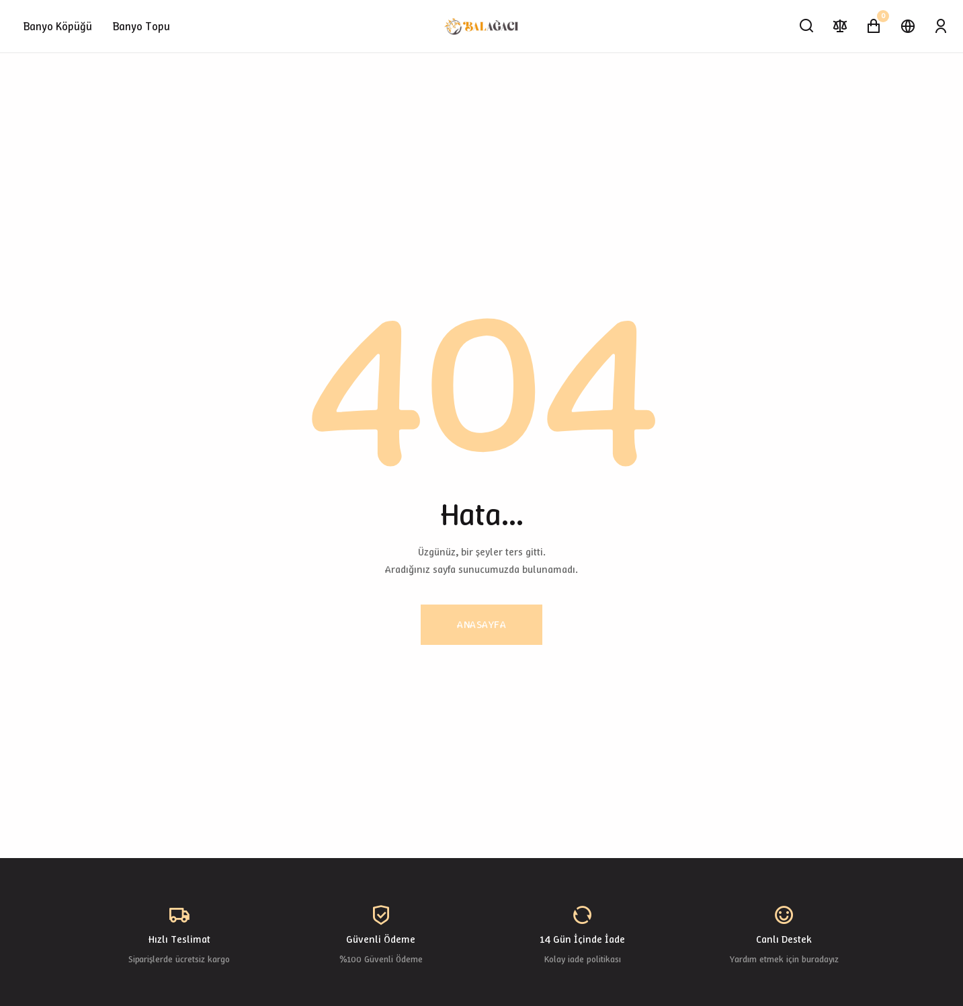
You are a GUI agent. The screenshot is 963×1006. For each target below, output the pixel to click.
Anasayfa (481, 624)
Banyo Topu (141, 26)
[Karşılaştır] (840, 26)
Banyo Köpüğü (58, 26)
